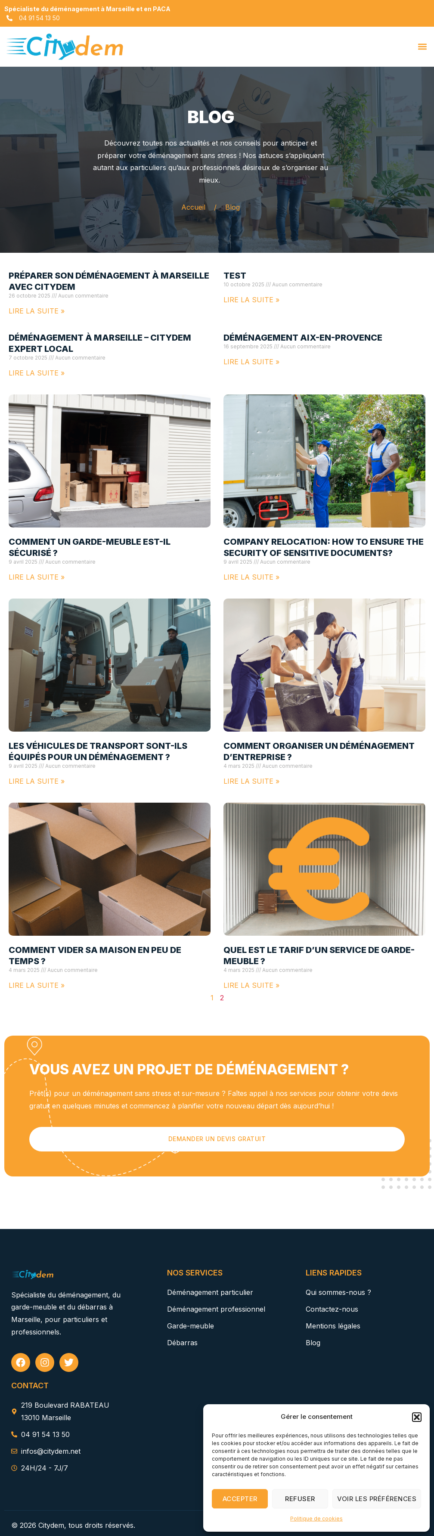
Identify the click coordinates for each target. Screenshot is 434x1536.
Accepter (240, 1499)
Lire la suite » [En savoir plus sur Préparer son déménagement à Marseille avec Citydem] (37, 311)
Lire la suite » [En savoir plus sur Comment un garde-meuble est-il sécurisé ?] (37, 577)
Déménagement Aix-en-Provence (302, 337)
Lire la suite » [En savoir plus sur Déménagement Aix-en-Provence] (251, 361)
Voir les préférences (376, 1499)
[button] (416, 1417)
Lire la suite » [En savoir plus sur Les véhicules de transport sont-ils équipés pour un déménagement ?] (37, 781)
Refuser (300, 1499)
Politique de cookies (316, 1518)
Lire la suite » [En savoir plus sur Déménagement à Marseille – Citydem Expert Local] (37, 373)
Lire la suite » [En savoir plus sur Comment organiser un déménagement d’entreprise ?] (251, 781)
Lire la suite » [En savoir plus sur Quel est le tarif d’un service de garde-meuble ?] (251, 985)
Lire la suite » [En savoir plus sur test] (251, 299)
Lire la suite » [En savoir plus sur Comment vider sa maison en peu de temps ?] (37, 985)
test (234, 275)
